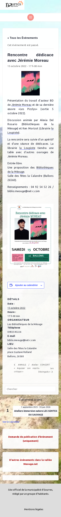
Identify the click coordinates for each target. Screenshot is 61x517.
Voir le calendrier (11, 422)
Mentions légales (33, 509)
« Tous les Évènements (22, 37)
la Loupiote (27, 147)
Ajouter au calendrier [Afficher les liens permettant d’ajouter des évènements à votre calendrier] (26, 285)
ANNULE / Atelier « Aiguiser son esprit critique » (26, 368)
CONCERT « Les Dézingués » (46, 368)
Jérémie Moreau (21, 104)
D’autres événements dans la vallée (30, 460)
